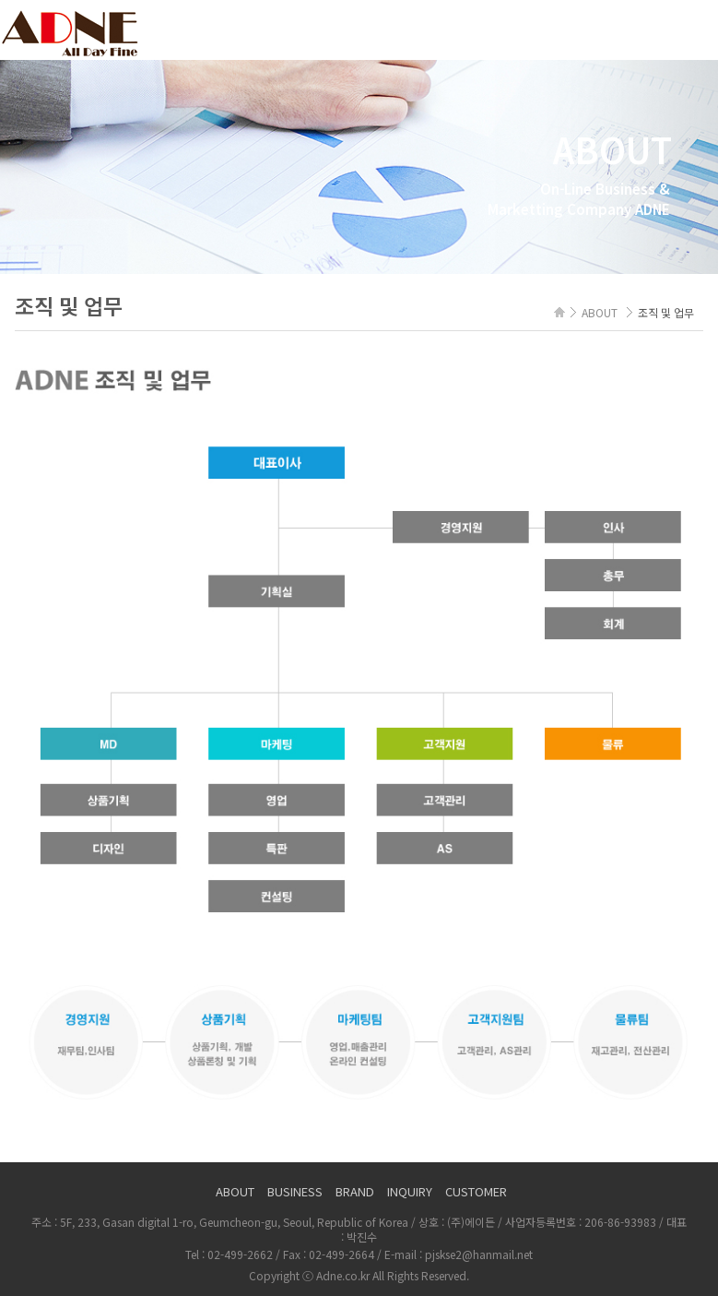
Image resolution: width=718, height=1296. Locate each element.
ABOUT (235, 1191)
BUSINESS (295, 1191)
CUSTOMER (476, 1191)
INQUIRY (409, 1191)
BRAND (354, 1191)
